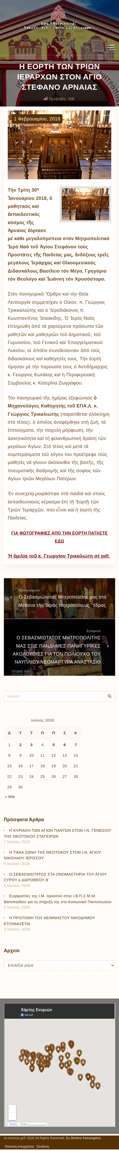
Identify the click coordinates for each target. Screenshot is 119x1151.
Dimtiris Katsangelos (86, 1138)
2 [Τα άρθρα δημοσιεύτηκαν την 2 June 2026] (20, 744)
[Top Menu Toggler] (111, 47)
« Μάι (10, 796)
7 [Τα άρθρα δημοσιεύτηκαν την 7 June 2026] (76, 744)
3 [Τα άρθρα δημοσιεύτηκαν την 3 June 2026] (31, 744)
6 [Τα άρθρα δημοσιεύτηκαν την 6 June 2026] (65, 744)
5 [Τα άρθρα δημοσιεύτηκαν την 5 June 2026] (53, 744)
